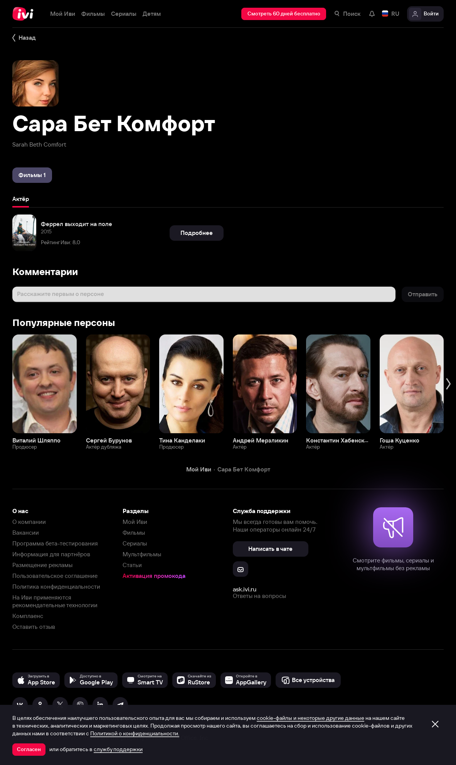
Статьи (132, 565)
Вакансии (25, 532)
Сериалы (135, 543)
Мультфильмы (142, 554)
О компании (29, 521)
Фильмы (134, 532)
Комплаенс (27, 616)
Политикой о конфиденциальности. (134, 733)
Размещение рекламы (42, 565)
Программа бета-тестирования (55, 543)
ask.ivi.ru (244, 589)
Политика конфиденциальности (56, 586)
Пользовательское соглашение (55, 575)
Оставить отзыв (33, 626)
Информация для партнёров (51, 554)
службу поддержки (118, 749)
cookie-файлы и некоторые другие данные (310, 718)
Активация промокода (154, 575)
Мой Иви (135, 521)
